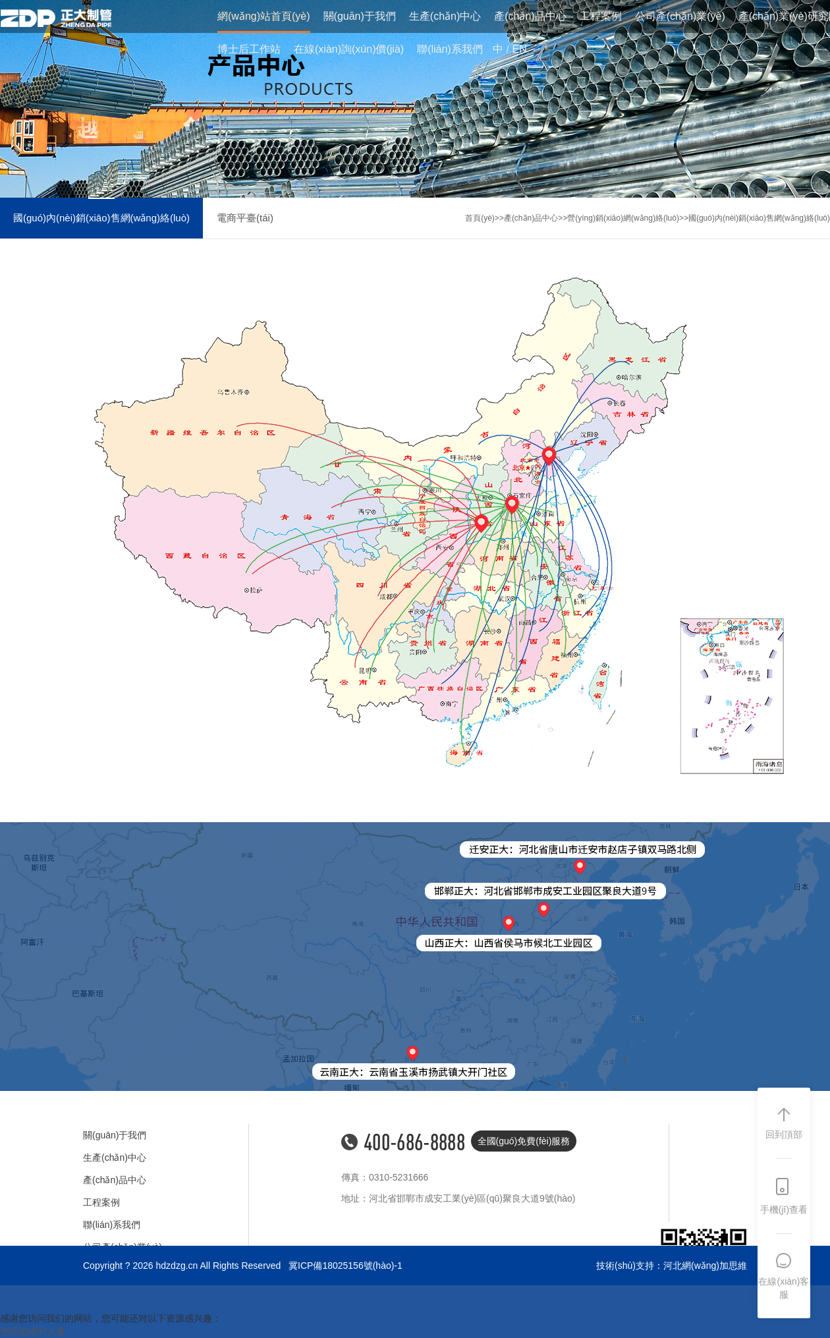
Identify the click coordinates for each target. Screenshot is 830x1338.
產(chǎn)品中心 (530, 16)
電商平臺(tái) (245, 217)
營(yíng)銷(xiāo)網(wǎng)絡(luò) (623, 218)
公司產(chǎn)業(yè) (680, 16)
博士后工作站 (249, 49)
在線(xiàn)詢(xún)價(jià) (349, 49)
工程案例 (601, 16)
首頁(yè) (480, 218)
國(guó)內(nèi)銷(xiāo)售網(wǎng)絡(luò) (101, 217)
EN (519, 49)
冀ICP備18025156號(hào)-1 (345, 1265)
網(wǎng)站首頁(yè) (263, 16)
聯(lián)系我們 (450, 49)
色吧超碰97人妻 (33, 1331)
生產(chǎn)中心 (445, 16)
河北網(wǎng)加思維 (705, 1265)
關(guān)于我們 (359, 16)
